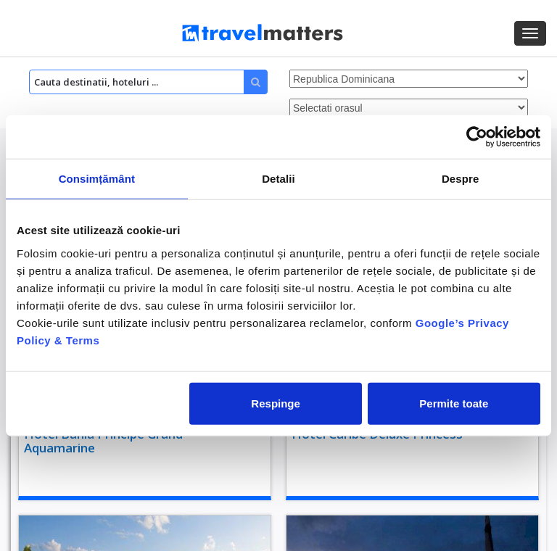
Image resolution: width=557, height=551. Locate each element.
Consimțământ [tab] (97, 179)
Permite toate (453, 403)
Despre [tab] (460, 179)
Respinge (275, 403)
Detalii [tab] (278, 179)
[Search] (148, 82)
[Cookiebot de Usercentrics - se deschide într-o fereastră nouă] (476, 137)
